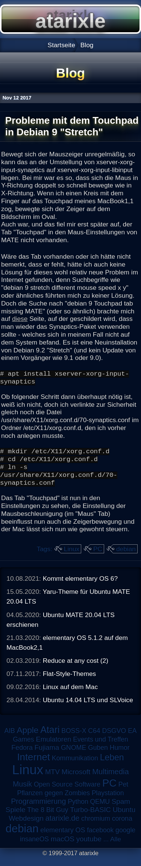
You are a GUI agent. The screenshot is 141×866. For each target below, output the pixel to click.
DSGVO (114, 738)
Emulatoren (53, 747)
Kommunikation (75, 766)
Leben (112, 765)
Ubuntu (124, 817)
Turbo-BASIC (90, 817)
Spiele (16, 817)
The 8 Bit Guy (47, 817)
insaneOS (34, 847)
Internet (33, 765)
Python (78, 809)
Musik (22, 792)
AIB (9, 738)
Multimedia (110, 779)
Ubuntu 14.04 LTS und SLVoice (88, 708)
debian (126, 556)
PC (97, 556)
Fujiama (47, 755)
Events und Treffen (100, 747)
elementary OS (62, 838)
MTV (52, 780)
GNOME (73, 755)
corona (122, 826)
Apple (28, 738)
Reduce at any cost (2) (75, 668)
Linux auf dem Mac (70, 694)
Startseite (61, 45)
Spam (121, 809)
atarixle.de (62, 826)
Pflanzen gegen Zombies (53, 801)
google (125, 838)
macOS (62, 847)
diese (19, 318)
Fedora (22, 755)
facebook (100, 838)
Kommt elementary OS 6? (80, 586)
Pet (123, 792)
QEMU (100, 809)
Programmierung (38, 809)
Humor (120, 755)
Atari (49, 737)
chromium (95, 826)
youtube (89, 847)
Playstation (108, 801)
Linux (71, 556)
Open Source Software (67, 792)
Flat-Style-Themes (69, 681)
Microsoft (76, 780)
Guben (98, 755)
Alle (115, 847)
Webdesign (26, 826)
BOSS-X (73, 738)
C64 (94, 738)
